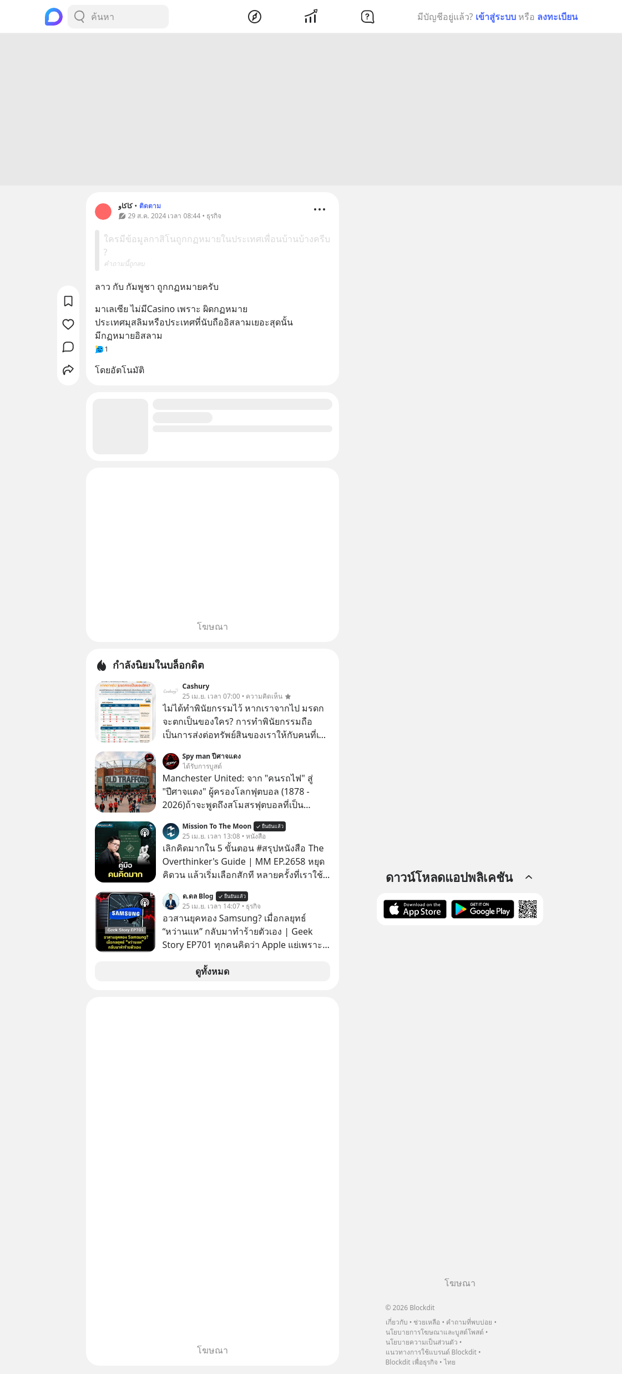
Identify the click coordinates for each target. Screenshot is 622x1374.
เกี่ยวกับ (397, 1322)
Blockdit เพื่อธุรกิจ (412, 1362)
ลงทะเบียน (557, 17)
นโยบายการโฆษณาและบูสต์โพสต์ (435, 1332)
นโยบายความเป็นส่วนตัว (422, 1342)
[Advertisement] (311, 111)
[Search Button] (79, 16)
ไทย (450, 1362)
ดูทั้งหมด (212, 973)
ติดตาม (150, 207)
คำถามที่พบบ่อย (469, 1322)
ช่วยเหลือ (426, 1322)
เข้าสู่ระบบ (496, 17)
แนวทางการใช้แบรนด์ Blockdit (431, 1352)
